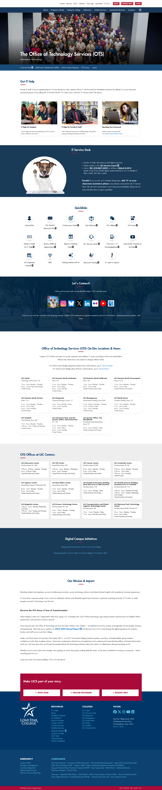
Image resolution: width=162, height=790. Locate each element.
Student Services (100, 10)
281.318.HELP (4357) (98, 168)
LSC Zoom (132, 225)
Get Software (90, 225)
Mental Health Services (28, 770)
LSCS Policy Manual (58, 763)
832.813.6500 (118, 727)
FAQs (120, 788)
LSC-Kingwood (87, 715)
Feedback (126, 788)
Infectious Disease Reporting (30, 773)
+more (104, 67)
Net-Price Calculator (58, 770)
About (46, 10)
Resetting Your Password (111, 127)
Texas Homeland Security (127, 774)
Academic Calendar (58, 715)
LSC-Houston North (89, 713)
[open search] (140, 10)
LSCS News (55, 736)
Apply (116, 3)
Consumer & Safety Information (78, 763)
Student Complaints (58, 741)
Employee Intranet (57, 731)
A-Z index (54, 710)
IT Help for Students (28, 127)
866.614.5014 (125, 168)
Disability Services (57, 728)
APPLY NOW (41, 693)
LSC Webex (111, 225)
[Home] (35, 3)
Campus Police (25, 763)
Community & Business (117, 10)
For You (107, 3)
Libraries (69, 3)
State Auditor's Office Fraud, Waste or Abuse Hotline (97, 774)
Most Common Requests (77, 67)
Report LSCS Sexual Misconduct (125, 763)
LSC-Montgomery (88, 718)
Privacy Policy (72, 770)
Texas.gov (55, 774)
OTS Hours (94, 67)
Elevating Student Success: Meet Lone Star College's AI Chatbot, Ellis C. (81, 553)
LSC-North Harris (88, 720)
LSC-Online (86, 723)
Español (136, 788)
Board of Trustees (57, 720)
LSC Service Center (90, 244)
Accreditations (56, 718)
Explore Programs (81, 693)
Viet (140, 788)
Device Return (104, 369)
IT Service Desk (26, 67)
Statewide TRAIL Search (68, 774)
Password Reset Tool (115, 133)
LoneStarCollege (27, 768)
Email (75, 3)
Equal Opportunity (97, 768)
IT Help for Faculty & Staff (72, 127)
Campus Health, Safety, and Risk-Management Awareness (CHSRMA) (99, 765)
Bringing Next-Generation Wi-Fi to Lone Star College (81, 547)
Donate (62, 3)
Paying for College (74, 10)
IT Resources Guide (70, 225)
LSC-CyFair (86, 710)
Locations (132, 10)
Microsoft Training (90, 263)
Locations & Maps (57, 733)
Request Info (127, 3)
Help (131, 788)
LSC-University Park (89, 728)
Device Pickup (107, 366)
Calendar (82, 3)
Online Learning (56, 738)
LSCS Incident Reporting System (102, 763)
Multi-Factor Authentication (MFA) (51, 67)
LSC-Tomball (86, 725)
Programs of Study (58, 10)
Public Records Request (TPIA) (61, 765)
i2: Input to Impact (112, 262)
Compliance (58, 759)
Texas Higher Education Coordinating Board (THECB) (70, 777)
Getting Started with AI (70, 262)
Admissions (87, 10)
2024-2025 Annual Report (67, 629)
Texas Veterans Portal (118, 777)
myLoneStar (99, 3)
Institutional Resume (123, 768)
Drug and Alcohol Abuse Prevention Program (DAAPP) (70, 768)
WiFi (50, 262)
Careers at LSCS (57, 723)
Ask (138, 3)
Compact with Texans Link (100, 777)
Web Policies (110, 768)
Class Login (90, 3)
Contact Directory (57, 725)
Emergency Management (29, 765)
